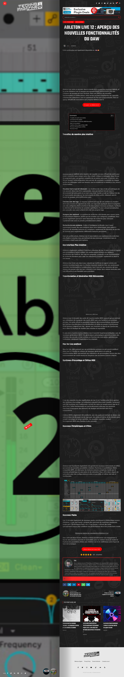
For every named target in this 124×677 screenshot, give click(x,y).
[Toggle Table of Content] (111, 115)
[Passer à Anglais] (96, 50)
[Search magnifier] (119, 17)
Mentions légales (78, 661)
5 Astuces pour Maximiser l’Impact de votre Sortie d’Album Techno (110, 625)
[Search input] (91, 17)
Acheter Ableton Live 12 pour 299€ (92, 549)
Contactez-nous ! (106, 661)
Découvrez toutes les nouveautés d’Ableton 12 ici (91, 533)
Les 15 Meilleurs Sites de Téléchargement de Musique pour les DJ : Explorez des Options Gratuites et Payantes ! (91, 627)
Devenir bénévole (96, 661)
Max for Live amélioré (75, 123)
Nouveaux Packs (74, 128)
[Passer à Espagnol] (98, 50)
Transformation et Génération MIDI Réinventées (81, 121)
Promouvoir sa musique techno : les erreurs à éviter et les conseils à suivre (71, 625)
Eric (68, 45)
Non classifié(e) (79, 22)
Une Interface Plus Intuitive (76, 119)
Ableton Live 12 (68, 174)
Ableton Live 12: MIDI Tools (92, 314)
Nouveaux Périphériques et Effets (77, 127)
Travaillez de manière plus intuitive (78, 118)
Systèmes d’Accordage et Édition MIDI (79, 125)
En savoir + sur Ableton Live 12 (91, 105)
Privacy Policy (87, 661)
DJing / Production (68, 22)
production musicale (105, 89)
